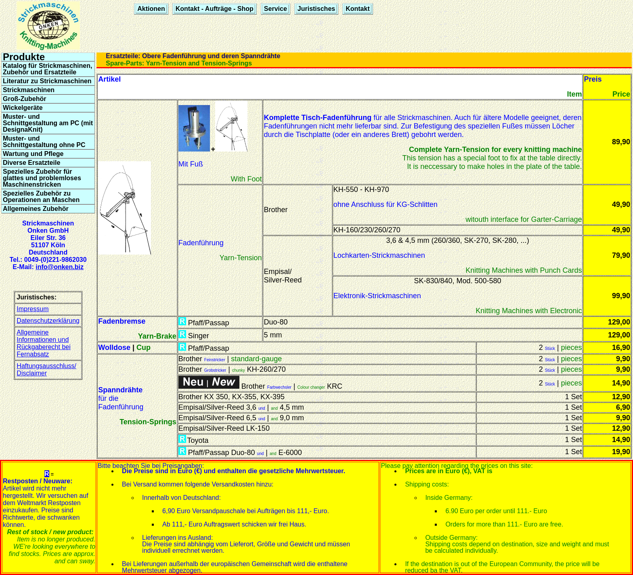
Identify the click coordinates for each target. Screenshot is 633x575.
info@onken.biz (60, 266)
